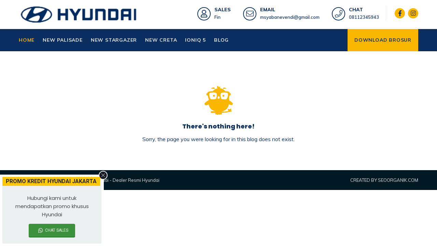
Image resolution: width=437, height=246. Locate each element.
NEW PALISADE (63, 40)
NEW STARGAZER (114, 40)
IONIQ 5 (195, 40)
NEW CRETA (161, 40)
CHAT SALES (56, 230)
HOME (26, 40)
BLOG (221, 40)
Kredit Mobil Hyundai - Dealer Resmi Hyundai (112, 180)
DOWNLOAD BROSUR (382, 40)
